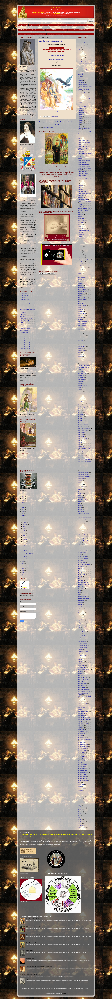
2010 (23, 574)
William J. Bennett (82, 827)
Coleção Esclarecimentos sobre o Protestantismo (85, 154)
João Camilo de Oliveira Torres (85, 362)
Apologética (80, 67)
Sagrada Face (81, 663)
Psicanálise (80, 602)
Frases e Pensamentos (83, 289)
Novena (79, 482)
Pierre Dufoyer (81, 588)
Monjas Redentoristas (83, 426)
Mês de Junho (81, 416)
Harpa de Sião (81, 317)
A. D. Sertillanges (82, 42)
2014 (23, 566)
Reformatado (81, 618)
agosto (24, 526)
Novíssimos (80, 484)
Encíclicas (80, 244)
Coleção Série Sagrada (83, 173)
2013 (23, 568)
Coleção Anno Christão (83, 140)
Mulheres (80, 442)
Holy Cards (80, 331)
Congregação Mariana (83, 199)
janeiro (24, 541)
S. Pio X (80, 653)
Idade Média (80, 341)
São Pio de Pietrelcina (83, 780)
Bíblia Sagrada (81, 82)
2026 (23, 496)
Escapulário (80, 246)
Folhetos (80, 283)
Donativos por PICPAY (73, 29)
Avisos (79, 78)
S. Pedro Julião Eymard (83, 651)
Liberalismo (80, 381)
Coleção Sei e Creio (82, 171)
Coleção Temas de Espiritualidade (82, 176)
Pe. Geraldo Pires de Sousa (84, 540)
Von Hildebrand (81, 825)
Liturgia (79, 387)
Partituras (80, 507)
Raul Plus (80, 614)
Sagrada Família (81, 665)
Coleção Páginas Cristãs (83, 166)
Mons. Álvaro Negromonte (84, 428)
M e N (58, 25)
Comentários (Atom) (48, 127)
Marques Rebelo (81, 403)
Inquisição (80, 354)
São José (80, 762)
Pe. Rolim (80, 572)
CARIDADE (21, 29)
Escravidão (80, 248)
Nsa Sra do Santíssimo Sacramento (83, 488)
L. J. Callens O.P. (82, 371)
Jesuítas (79, 360)
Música (79, 444)
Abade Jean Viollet (82, 44)
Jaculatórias (80, 356)
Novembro (80, 480)
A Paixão (80, 40)
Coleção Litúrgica (82, 162)
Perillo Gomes (81, 586)
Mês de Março (81, 420)
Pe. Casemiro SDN (82, 529)
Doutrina (80, 236)
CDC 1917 (80, 126)
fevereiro (25, 539)
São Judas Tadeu (81, 766)
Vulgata (21, 324)
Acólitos (80, 49)
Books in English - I (24, 336)
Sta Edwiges (80, 792)
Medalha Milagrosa (82, 407)
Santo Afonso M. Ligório (83, 711)
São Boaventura (81, 733)
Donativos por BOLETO (51, 29)
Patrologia (80, 509)
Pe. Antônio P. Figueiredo (83, 519)
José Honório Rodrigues (83, 365)
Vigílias (79, 817)
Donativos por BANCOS (40, 29)
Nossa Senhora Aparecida (83, 457)
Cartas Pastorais (81, 112)
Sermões (80, 786)
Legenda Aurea (81, 377)
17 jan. (26, 550)
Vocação (80, 823)
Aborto (79, 47)
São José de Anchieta (82, 764)
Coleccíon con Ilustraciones (84, 182)
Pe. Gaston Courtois (82, 538)
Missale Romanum (24, 330)
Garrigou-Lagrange (82, 305)
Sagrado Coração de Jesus (83, 669)
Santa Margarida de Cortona (84, 691)
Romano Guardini (82, 635)
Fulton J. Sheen (81, 303)
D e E (43, 25)
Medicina (80, 408)
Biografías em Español (83, 92)
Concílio (80, 189)
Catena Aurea (23, 314)
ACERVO (31, 25)
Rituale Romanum (24, 332)
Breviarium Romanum (25, 328)
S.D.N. (79, 657)
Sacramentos (81, 661)
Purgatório (80, 608)
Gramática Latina (82, 313)
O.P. (79, 491)
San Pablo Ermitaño (56, 60)
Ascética (80, 76)
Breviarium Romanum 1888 (84, 96)
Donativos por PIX (29, 29)
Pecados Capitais (81, 574)
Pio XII (79, 590)
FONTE (56, 111)
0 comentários (54, 116)
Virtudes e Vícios (82, 821)
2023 (23, 502)
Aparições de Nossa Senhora (84, 63)
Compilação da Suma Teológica (33, 918)
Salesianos (80, 671)
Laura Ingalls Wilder (82, 373)
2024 (23, 500)
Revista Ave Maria (24, 305)
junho (24, 530)
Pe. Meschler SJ (81, 566)
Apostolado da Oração (83, 69)
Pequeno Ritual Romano (83, 582)
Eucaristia (80, 265)
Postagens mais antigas (67, 122)
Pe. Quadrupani (81, 568)
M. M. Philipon (81, 393)
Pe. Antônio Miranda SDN (84, 517)
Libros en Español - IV (25, 346)
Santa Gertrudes (81, 685)
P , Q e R (65, 25)
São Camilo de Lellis (82, 737)
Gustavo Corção (81, 315)
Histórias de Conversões (83, 327)
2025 (23, 498)
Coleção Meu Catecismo (83, 164)
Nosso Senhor (81, 478)
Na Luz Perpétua (81, 446)
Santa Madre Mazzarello (83, 689)
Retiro (79, 627)
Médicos (80, 410)
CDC (79, 124)
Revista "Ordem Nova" (25, 295)
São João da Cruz (82, 756)
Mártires (80, 405)
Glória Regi (80, 311)
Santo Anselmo (81, 715)
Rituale (79, 629)
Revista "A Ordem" (24, 293)
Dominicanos (81, 234)
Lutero (79, 389)
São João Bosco (81, 752)
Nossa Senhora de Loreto (83, 472)
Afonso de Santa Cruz (83, 53)
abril (24, 535)
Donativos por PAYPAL (62, 29)
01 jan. (26, 558)
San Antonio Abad (57, 55)
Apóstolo (80, 71)
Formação (80, 285)
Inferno (79, 352)
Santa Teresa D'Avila (82, 703)
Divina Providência (82, 228)
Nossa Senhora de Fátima (83, 467)
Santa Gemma (29, 950)
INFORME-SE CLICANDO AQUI (47, 273)
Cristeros (80, 204)
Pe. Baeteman (81, 523)
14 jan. (26, 556)
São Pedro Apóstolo (82, 778)
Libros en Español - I (24, 340)
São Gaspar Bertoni (82, 748)
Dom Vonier (80, 232)
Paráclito (80, 505)
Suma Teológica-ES (24, 320)
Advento (80, 51)
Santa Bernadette (81, 675)
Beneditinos (80, 80)
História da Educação (82, 321)
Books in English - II (24, 338)
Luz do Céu (80, 391)
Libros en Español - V (25, 348)
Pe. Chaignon (81, 531)
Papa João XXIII (81, 501)
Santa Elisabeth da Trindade (84, 679)
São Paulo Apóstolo (82, 776)
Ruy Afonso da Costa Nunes (84, 639)
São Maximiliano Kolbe (83, 772)
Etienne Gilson (81, 263)
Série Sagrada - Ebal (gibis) (26, 303)
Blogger (64, 993)
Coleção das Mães (82, 144)
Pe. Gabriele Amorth (82, 537)
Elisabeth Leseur (81, 242)
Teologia (80, 805)
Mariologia (80, 401)
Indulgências (81, 348)
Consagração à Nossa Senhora (84, 201)
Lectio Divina (81, 375)
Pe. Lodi (80, 554)
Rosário (79, 637)
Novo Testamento (82, 486)
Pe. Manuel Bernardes (83, 558)
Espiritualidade (81, 258)
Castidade (80, 118)
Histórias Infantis (82, 329)
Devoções (80, 224)
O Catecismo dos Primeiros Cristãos (34, 926)
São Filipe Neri (81, 742)
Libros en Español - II (25, 342)
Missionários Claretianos (83, 424)
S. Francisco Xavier (82, 647)
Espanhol (80, 252)
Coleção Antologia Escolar (84, 142)
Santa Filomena (81, 681)
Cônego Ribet (81, 195)
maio (24, 533)
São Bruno (80, 735)
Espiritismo (80, 254)
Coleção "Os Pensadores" (83, 135)
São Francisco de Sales (83, 746)
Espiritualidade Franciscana (84, 259)
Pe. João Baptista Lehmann (84, 548)
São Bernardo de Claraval (83, 731)
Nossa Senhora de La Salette (84, 469)
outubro (25, 522)
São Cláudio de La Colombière (85, 739)
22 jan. (26, 548)
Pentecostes (80, 580)
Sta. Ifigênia (80, 794)
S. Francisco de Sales (82, 645)
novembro (25, 520)
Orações (79, 495)
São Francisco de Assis (83, 744)
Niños (79, 453)
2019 (23, 511)
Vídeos (79, 815)
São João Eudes (81, 760)
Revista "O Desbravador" (25, 297)
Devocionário (81, 222)
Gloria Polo (80, 309)
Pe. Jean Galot (81, 546)
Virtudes (80, 819)
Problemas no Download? (83, 598)
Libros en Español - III (25, 344)
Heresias (80, 319)
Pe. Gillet (80, 542)
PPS (79, 594)
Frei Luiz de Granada (82, 297)
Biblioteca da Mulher (82, 84)
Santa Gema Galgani (82, 683)
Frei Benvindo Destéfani (83, 291)
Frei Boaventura (81, 293)
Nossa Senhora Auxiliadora (84, 459)
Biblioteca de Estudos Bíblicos (85, 86)
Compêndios (80, 185)
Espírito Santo (81, 255)
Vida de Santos (81, 813)
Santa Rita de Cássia (82, 701)
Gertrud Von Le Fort (82, 307)
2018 (23, 513)
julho (24, 528)
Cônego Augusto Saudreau (84, 193)
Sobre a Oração (81, 788)
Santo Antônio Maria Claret (84, 719)
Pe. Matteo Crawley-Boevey (84, 564)
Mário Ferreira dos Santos (83, 399)
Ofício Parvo (81, 493)
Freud (79, 301)
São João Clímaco (82, 754)
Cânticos (80, 102)
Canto (79, 104)
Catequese (80, 122)
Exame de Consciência (83, 267)
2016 (23, 561)
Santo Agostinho (81, 713)
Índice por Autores (82, 346)
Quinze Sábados (81, 612)
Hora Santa (80, 337)
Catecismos (80, 120)
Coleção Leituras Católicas (84, 160)
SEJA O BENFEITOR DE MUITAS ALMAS (55, 34)
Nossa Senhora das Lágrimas (84, 461)
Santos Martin (81, 727)
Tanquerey (80, 802)
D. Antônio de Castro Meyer (84, 208)
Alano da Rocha (81, 55)
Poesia (79, 592)
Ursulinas (80, 809)
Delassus (80, 216)
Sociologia (80, 790)
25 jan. (26, 545)
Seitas (79, 782)
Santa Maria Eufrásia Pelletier (84, 696)
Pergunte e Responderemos (84, 584)
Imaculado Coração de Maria (84, 343)
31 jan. (26, 543)
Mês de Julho (81, 414)
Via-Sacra (80, 811)
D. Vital (79, 212)
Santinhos (80, 709)
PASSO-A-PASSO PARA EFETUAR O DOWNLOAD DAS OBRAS (32, 34)
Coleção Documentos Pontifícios (82, 149)
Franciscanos (81, 287)
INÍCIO (20, 25)
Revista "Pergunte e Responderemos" (24, 300)
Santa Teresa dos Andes (83, 705)
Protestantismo (81, 600)
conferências (80, 197)
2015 (23, 563)
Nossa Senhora (81, 455)
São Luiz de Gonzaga (82, 770)
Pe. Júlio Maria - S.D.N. (83, 550)
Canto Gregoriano (82, 106)
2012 (23, 570)
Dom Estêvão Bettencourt (83, 230)
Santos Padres (81, 729)
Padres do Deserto (82, 499)
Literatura (80, 383)
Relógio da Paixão (82, 623)
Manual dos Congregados (83, 397)
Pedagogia (80, 576)
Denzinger (22, 316)
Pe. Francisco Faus (82, 534)
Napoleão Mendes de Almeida (84, 448)
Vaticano (22, 322)
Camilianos (80, 100)
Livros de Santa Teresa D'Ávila (33, 934)
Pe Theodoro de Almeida (83, 513)
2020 (23, 509)
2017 (23, 515)
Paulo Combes (81, 511)
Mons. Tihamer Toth (82, 438)
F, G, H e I (48, 25)
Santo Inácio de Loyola (83, 723)
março (24, 537)
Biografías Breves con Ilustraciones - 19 (50, 41)
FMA (79, 281)
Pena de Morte (81, 578)
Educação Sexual (81, 238)
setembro (25, 524)
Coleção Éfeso (81, 151)
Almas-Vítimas (81, 57)
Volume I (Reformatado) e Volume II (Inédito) (31, 974)
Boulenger (80, 94)
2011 (23, 572)
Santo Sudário (81, 725)
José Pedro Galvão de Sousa (84, 367)
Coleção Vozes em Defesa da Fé (85, 178)
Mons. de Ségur (81, 432)
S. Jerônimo (80, 649)
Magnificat (80, 395)
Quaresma (80, 610)
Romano (80, 633)
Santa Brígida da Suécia (83, 677)
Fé (78, 275)
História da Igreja (82, 323)
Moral (79, 440)
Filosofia (80, 279)
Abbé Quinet (81, 46)
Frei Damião (80, 295)
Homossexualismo (82, 335)
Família (79, 273)
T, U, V (72, 25)
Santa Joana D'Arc (82, 687)
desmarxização (81, 218)
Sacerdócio (80, 659)
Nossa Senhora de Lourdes (84, 474)
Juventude (80, 369)
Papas (79, 503)
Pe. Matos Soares (82, 562)
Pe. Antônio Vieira (82, 521)
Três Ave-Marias (81, 808)
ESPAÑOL (88, 25)
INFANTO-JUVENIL (80, 25)
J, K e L (53, 25)
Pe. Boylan (80, 527)
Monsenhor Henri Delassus (27, 987)
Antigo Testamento (82, 61)
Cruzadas (80, 206)
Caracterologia (81, 108)
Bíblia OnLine (23, 312)
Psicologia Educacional (83, 606)
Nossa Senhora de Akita (83, 465)
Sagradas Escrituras (82, 667)
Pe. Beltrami (80, 525)
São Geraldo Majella (82, 750)
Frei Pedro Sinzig (82, 299)
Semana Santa (81, 784)
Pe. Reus (80, 570)
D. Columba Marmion (83, 210)
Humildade (80, 339)
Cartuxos (80, 114)
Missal (79, 422)
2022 (23, 505)
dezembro (25, 517)
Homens (80, 333)
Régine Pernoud (81, 620)
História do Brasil (82, 325)
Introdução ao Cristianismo (26, 318)
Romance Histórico (82, 631)
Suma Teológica (81, 796)
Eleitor (79, 240)
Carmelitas (80, 110)
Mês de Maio (81, 418)
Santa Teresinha (81, 707)
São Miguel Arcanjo (82, 774)
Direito (79, 226)
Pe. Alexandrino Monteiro (83, 515)
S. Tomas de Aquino (82, 655)
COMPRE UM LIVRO (83, 29)
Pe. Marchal (80, 560)
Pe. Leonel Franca (82, 552)
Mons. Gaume (81, 434)
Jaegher (79, 358)
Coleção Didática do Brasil (84, 146)
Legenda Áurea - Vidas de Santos (33, 942)
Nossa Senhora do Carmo (83, 476)
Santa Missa (80, 699)
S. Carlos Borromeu (82, 643)
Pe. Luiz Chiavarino (82, 556)
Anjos (79, 59)
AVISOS (26, 25)
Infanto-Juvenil (81, 350)
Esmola (79, 250)
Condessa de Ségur (82, 191)
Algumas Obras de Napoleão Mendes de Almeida (37, 979)
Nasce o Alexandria (82, 451)
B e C (39, 25)
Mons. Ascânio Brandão (83, 430)
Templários (80, 804)
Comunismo (80, 187)
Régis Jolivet (81, 622)
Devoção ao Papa (82, 220)
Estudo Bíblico (81, 261)
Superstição (80, 798)
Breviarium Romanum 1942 (84, 98)
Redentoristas (81, 616)
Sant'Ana (80, 673)
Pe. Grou (80, 544)
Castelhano (80, 116)
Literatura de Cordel (82, 385)
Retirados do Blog (82, 626)
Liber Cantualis (81, 379)
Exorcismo (80, 271)
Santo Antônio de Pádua (83, 717)
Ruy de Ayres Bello (82, 641)
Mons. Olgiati (81, 436)
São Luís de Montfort (82, 768)
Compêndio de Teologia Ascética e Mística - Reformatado (39, 966)
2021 (23, 507)
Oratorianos (80, 497)
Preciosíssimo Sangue (83, 596)
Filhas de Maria (81, 277)
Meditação (80, 412)
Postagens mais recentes (46, 122)
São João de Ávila (82, 758)
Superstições (80, 800)
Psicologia (80, 604)
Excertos (80, 269)
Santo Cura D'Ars (82, 721)
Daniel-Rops (80, 214)
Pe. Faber (80, 533)
